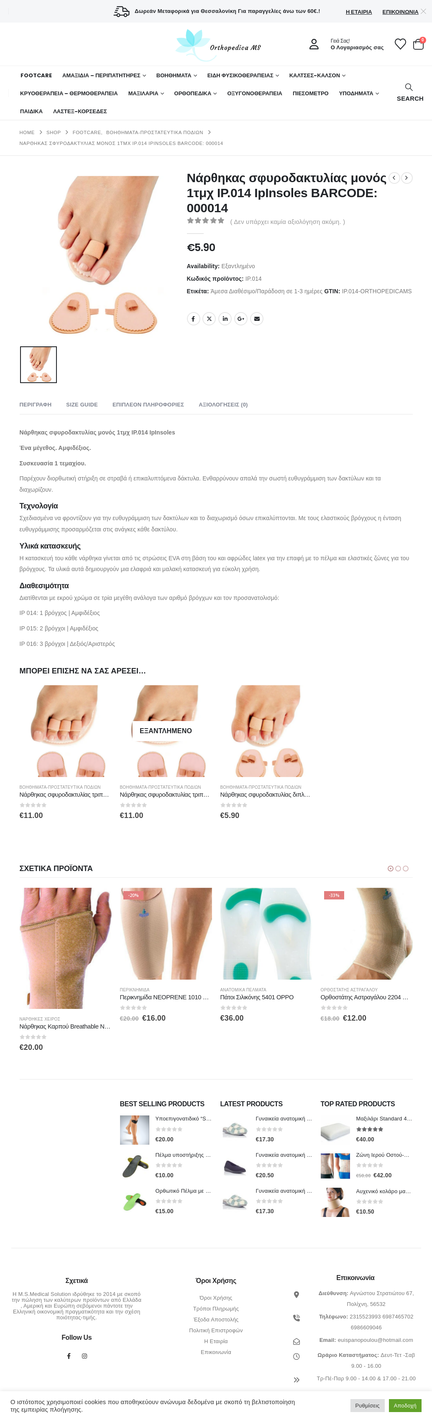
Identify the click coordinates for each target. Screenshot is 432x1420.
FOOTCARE (36, 75)
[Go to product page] (66, 731)
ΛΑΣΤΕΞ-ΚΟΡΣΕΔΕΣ (80, 111)
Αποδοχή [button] (405, 1405)
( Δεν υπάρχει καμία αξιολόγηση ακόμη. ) (287, 221)
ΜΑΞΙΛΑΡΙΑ (143, 93)
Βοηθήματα (174, 75)
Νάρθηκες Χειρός (71, 1019)
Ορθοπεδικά (193, 93)
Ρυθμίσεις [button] (367, 1405)
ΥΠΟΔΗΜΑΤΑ (356, 93)
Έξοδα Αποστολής (215, 1320)
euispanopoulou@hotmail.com (375, 1340)
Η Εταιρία (359, 12)
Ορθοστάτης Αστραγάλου (381, 990)
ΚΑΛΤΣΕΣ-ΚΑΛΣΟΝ (314, 75)
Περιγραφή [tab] (36, 404)
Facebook (193, 318)
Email (256, 318)
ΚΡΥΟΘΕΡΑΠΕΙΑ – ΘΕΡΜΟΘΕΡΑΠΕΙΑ (69, 93)
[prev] (394, 178)
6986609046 (366, 1328)
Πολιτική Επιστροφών (216, 1331)
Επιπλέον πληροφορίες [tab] (148, 404)
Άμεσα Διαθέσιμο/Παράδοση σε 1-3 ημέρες (267, 291)
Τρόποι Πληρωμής (216, 1309)
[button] (409, 93)
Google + (241, 318)
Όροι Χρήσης (215, 1298)
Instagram (84, 1356)
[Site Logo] (216, 45)
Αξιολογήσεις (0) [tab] (223, 404)
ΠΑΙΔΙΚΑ (31, 111)
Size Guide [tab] (82, 404)
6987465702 (397, 1317)
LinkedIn (225, 318)
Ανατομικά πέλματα (275, 990)
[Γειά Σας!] (344, 44)
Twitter (209, 318)
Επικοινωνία (401, 12)
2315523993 (365, 1317)
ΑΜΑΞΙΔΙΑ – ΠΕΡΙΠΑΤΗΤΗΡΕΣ (101, 75)
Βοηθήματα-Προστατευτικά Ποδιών (60, 787)
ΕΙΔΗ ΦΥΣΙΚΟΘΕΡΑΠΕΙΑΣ (240, 75)
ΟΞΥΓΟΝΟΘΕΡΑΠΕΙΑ (254, 93)
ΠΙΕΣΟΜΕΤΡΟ (311, 93)
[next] (407, 178)
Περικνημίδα (166, 990)
